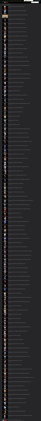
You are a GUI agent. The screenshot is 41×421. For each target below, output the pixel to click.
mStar (9, 0)
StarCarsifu (18, 0)
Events (5, 0)
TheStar (3, 0)
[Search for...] (34, 2)
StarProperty (12, 0)
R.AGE (7, 0)
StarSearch (21, 0)
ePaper (1, 0)
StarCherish (15, 0)
